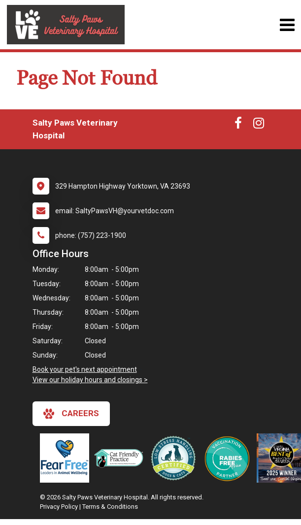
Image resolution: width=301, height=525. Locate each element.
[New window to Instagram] (258, 125)
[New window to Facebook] (238, 125)
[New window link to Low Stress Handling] (175, 458)
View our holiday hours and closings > (90, 380)
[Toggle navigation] (287, 24)
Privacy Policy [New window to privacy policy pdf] (59, 506)
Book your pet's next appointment (85, 369)
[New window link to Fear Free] (67, 458)
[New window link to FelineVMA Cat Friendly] (121, 458)
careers (71, 413)
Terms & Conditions (110, 506)
